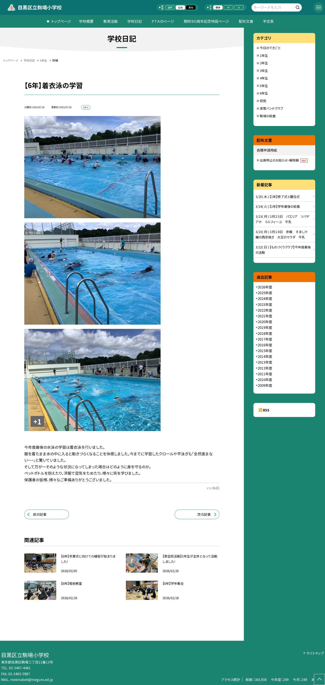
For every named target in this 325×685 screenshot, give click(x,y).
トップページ (61, 21)
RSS (266, 410)
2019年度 (265, 327)
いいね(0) (213, 488)
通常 (170, 7)
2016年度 (265, 344)
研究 (263, 101)
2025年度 (265, 292)
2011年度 (265, 373)
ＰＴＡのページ (163, 21)
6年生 (264, 93)
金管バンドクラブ (271, 108)
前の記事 (39, 514)
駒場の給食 (268, 116)
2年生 (264, 63)
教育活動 (110, 21)
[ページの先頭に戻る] (319, 679)
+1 (37, 421)
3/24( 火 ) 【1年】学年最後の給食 (278, 206)
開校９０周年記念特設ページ (206, 21)
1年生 (264, 55)
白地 (180, 7)
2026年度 (265, 286)
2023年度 (265, 304)
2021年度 (265, 315)
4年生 (264, 78)
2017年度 (265, 339)
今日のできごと (270, 48)
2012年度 (265, 368)
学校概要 (86, 21)
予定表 (268, 21)
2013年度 (265, 362)
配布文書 (246, 21)
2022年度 (265, 310)
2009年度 (265, 385)
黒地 (190, 7)
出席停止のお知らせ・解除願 (283, 160)
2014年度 (265, 356)
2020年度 (265, 321)
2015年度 (265, 350)
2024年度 (265, 298)
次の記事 (204, 514)
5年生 (264, 85)
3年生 (264, 70)
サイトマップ (315, 653)
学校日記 (134, 21)
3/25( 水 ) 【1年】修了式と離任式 (278, 196)
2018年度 (265, 333)
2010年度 (265, 379)
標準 (218, 7)
